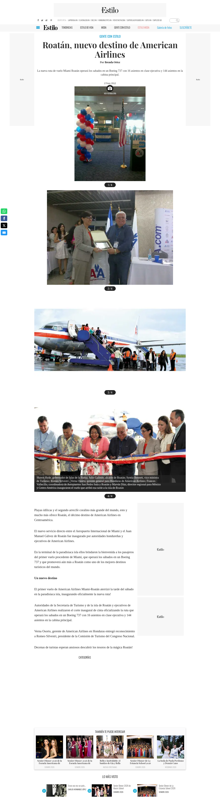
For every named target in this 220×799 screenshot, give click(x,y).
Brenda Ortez (112, 62)
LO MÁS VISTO (110, 776)
